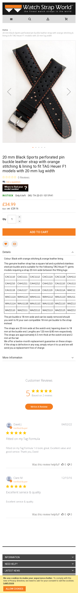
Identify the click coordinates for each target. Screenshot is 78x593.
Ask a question (13, 182)
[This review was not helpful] (68, 464)
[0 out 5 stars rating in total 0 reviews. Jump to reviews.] (15, 177)
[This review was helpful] (62, 464)
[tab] (39, 252)
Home (5, 30)
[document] (39, 584)
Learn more (8, 583)
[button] (9, 92)
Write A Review (39, 406)
